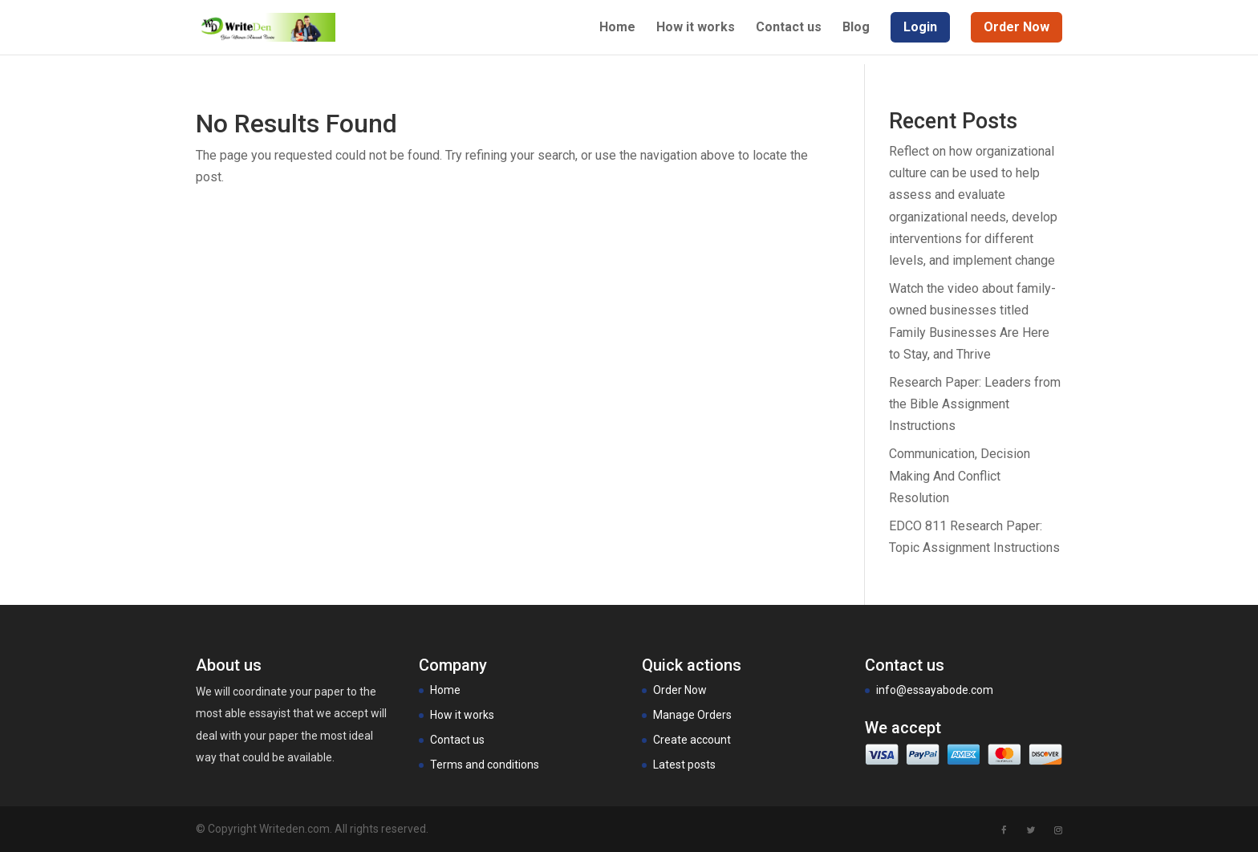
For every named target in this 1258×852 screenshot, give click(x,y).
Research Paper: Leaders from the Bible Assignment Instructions (975, 404)
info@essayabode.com (934, 690)
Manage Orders (692, 714)
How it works (695, 28)
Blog (856, 28)
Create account (692, 739)
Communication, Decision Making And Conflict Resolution (959, 475)
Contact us (789, 28)
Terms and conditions (484, 764)
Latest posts (684, 764)
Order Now (680, 690)
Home (617, 28)
